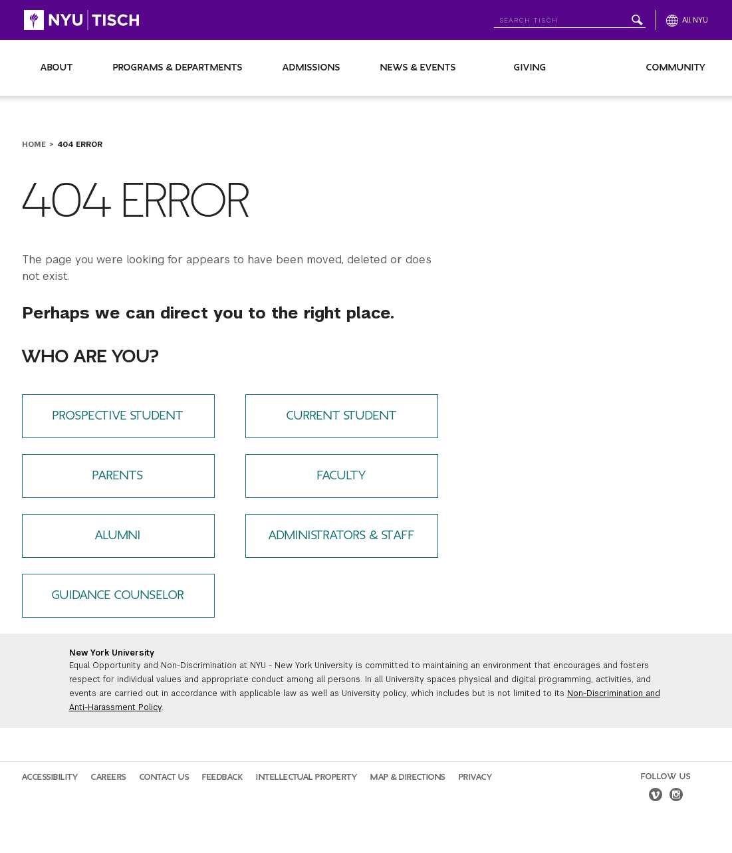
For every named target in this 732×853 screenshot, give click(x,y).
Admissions (311, 67)
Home (34, 144)
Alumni (118, 535)
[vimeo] (655, 796)
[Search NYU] (570, 17)
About (57, 67)
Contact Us (164, 777)
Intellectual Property (306, 777)
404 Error (79, 144)
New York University (111, 653)
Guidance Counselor (118, 595)
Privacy (476, 777)
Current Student (342, 416)
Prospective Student (118, 416)
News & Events (418, 67)
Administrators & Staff (342, 535)
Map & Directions (407, 777)
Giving (530, 67)
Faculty (341, 475)
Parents (118, 475)
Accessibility (50, 777)
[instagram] (676, 796)
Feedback (222, 777)
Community (676, 67)
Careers (108, 777)
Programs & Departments (178, 67)
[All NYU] (687, 20)
